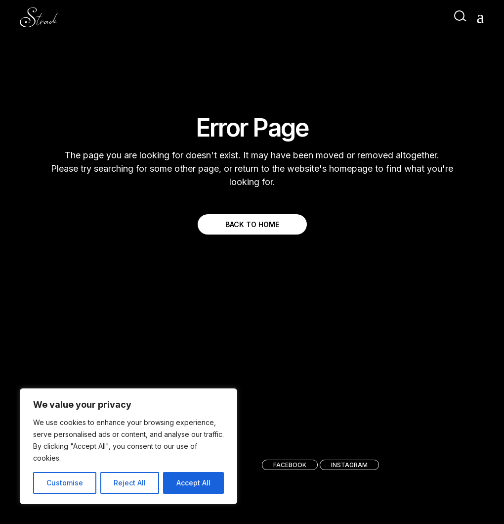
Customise (64, 482)
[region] (128, 446)
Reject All (130, 482)
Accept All (193, 482)
